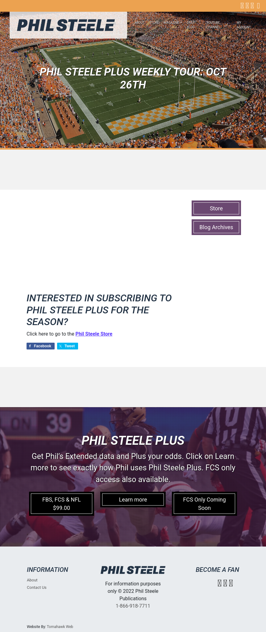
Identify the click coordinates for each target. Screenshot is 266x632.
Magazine (171, 22)
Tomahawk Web (60, 627)
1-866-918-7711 (133, 606)
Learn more (133, 499)
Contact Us (37, 587)
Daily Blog (191, 25)
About (139, 22)
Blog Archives (216, 227)
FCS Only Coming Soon (204, 503)
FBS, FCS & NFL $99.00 (61, 503)
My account (244, 25)
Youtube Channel (213, 25)
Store (154, 22)
